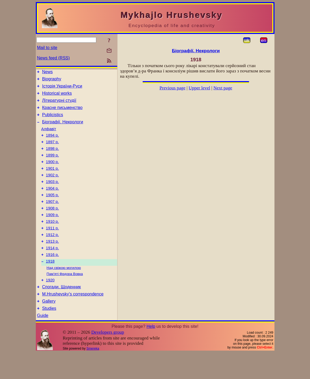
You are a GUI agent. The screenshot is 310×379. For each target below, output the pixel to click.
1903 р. (52, 194)
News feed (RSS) (53, 58)
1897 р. (52, 150)
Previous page (172, 87)
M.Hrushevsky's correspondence (73, 318)
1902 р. (52, 187)
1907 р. (52, 217)
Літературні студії (59, 104)
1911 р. (52, 246)
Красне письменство (62, 112)
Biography (51, 80)
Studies (49, 334)
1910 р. (52, 239)
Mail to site (47, 47)
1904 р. (52, 202)
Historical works (57, 96)
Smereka (92, 375)
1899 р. (52, 165)
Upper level (199, 87)
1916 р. (52, 276)
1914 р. (52, 269)
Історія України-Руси (62, 88)
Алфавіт (48, 135)
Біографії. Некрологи (62, 128)
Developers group (107, 358)
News (47, 72)
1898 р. (52, 157)
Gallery (49, 326)
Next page (222, 87)
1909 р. (52, 231)
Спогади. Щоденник (61, 310)
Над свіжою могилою (64, 290)
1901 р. (52, 179)
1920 (50, 303)
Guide (43, 341)
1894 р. (52, 142)
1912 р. (52, 254)
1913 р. (52, 261)
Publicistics (52, 120)
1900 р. (52, 172)
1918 (50, 283)
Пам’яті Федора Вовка (65, 296)
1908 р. (52, 224)
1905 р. (52, 209)
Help (150, 352)
